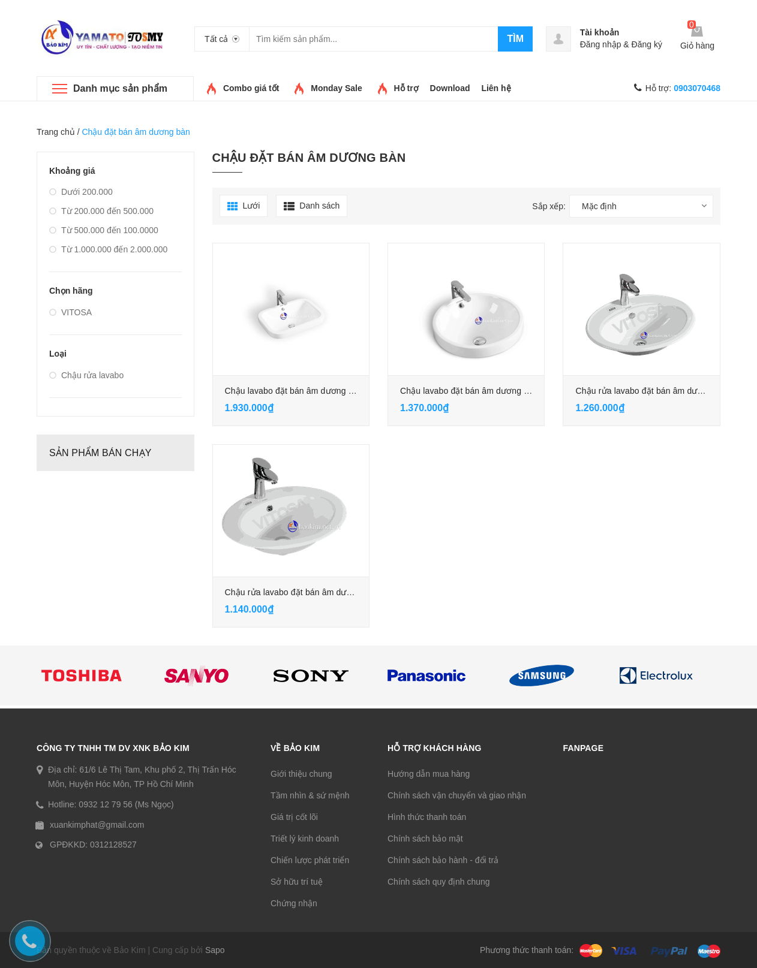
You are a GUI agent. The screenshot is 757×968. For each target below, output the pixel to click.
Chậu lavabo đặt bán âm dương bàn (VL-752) (487, 391)
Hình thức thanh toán (426, 817)
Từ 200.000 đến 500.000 (101, 211)
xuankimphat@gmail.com (97, 825)
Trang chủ (56, 132)
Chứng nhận (294, 903)
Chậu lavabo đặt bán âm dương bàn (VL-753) (312, 391)
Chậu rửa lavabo (86, 375)
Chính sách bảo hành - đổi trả (442, 860)
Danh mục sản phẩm (120, 88)
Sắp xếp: (549, 206)
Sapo (215, 950)
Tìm (515, 39)
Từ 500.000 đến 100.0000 (103, 230)
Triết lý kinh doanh (305, 838)
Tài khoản (600, 32)
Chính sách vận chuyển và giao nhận (456, 795)
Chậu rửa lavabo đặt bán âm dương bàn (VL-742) (319, 592)
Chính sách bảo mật (425, 838)
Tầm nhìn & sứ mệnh (310, 795)
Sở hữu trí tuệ (297, 881)
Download (450, 88)
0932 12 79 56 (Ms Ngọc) (126, 804)
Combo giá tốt (251, 88)
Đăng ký (647, 44)
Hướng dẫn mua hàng (428, 774)
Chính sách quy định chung (438, 881)
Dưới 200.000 (81, 192)
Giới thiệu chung (301, 774)
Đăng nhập (600, 44)
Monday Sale (336, 88)
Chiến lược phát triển (310, 860)
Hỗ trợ (406, 88)
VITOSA (70, 312)
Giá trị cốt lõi (294, 817)
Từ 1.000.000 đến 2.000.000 (108, 249)
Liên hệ (495, 88)
